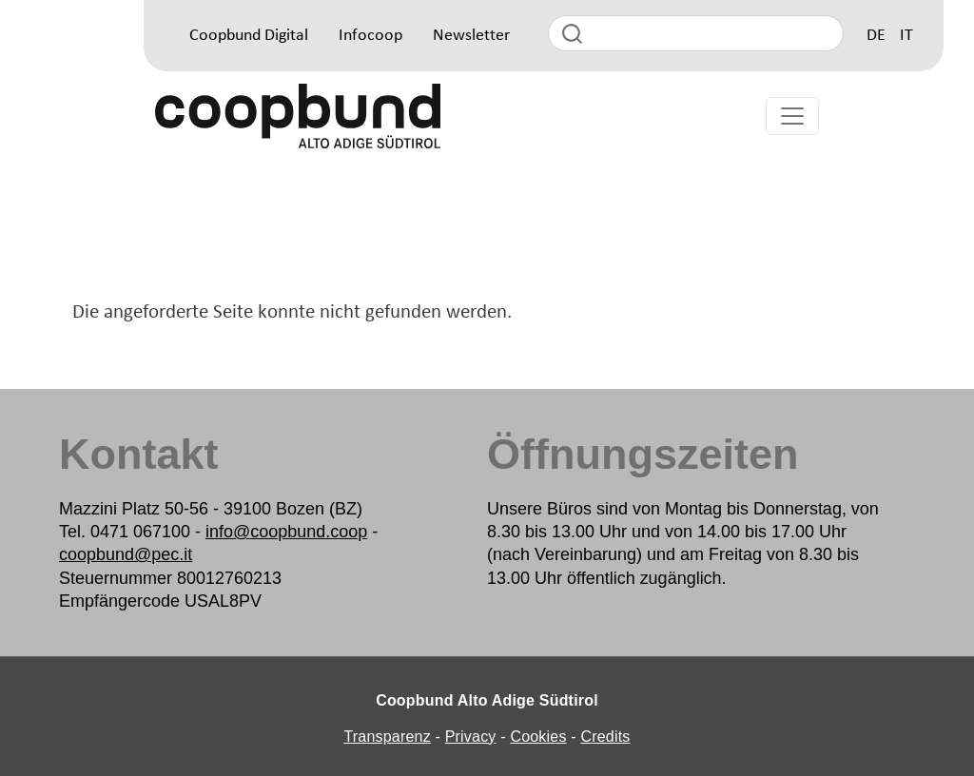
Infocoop (370, 36)
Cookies (538, 736)
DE (876, 36)
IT (906, 36)
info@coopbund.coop (286, 531)
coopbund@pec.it (125, 554)
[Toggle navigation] (792, 116)
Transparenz (386, 736)
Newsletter (471, 36)
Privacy (471, 736)
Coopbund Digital (248, 36)
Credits (605, 736)
